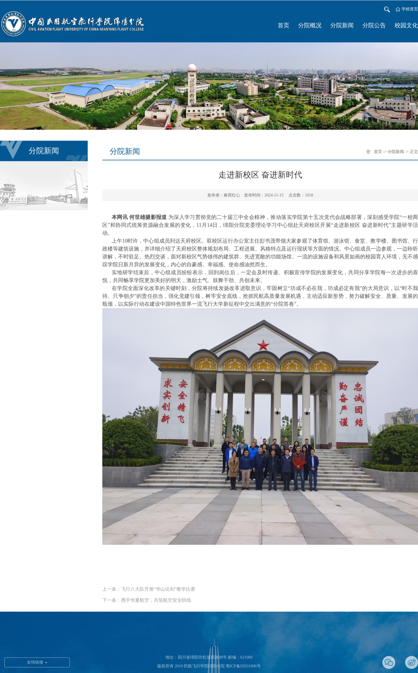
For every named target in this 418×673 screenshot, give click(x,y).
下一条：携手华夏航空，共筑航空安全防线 (146, 605)
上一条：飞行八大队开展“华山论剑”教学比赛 (148, 594)
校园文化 (406, 26)
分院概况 (310, 26)
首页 (283, 26)
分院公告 (374, 26)
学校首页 (410, 10)
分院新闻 (342, 26)
